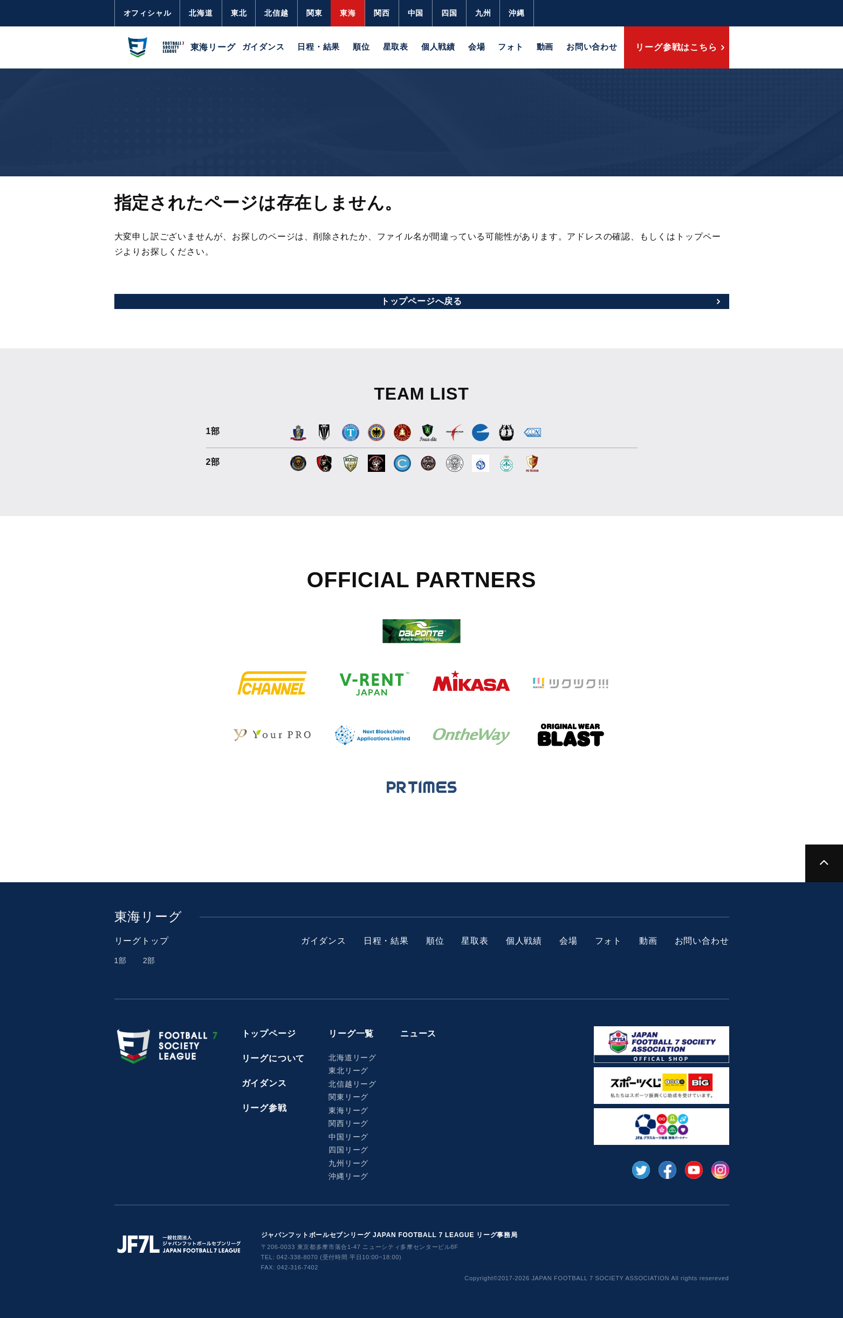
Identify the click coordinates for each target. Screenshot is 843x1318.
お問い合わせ (592, 46)
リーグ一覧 (351, 1033)
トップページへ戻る (421, 301)
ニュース (418, 1033)
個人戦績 (438, 46)
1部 (120, 960)
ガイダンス (263, 46)
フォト (510, 46)
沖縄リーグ (348, 1176)
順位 (361, 46)
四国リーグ (348, 1149)
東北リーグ (348, 1070)
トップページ (269, 1033)
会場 (476, 46)
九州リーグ (348, 1163)
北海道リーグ (352, 1057)
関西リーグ (348, 1123)
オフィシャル (148, 13)
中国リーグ (348, 1136)
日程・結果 (318, 46)
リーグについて (273, 1058)
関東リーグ (348, 1097)
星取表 (395, 46)
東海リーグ (348, 1110)
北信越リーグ (352, 1084)
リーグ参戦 (264, 1108)
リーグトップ (141, 940)
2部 (149, 960)
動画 (545, 46)
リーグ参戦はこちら (676, 47)
